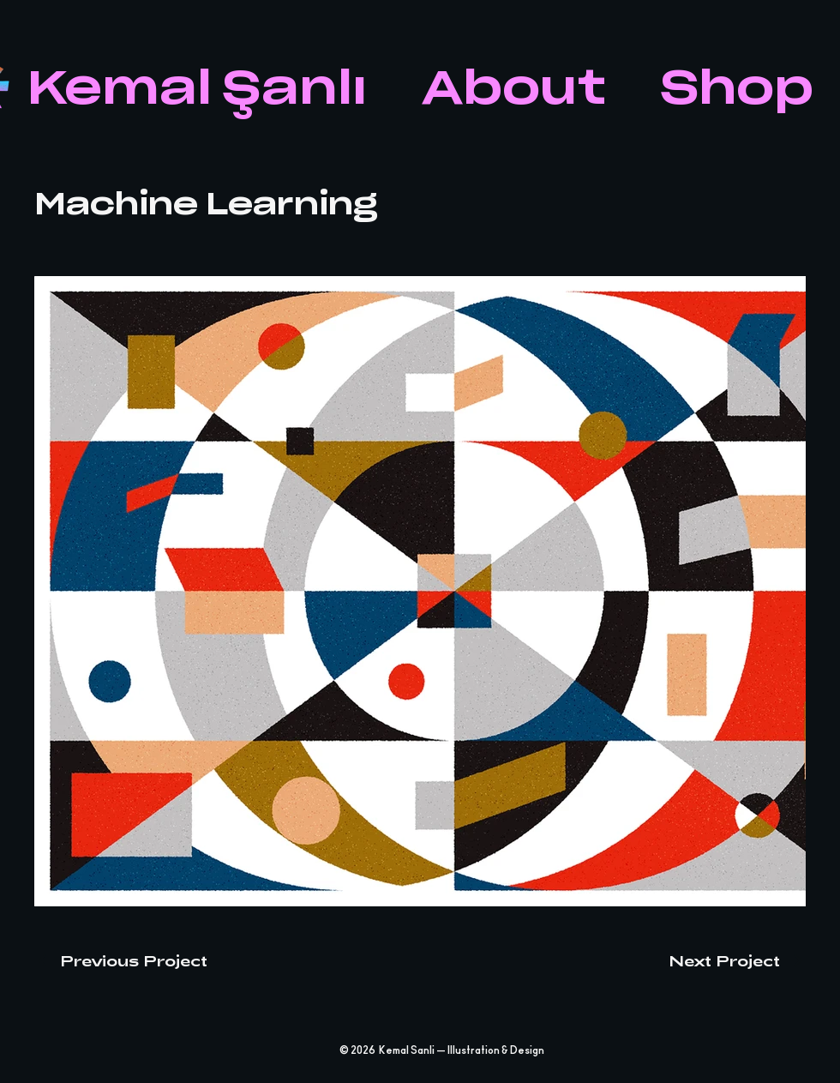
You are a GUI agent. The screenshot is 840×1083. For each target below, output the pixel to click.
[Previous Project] (120, 960)
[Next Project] (737, 960)
